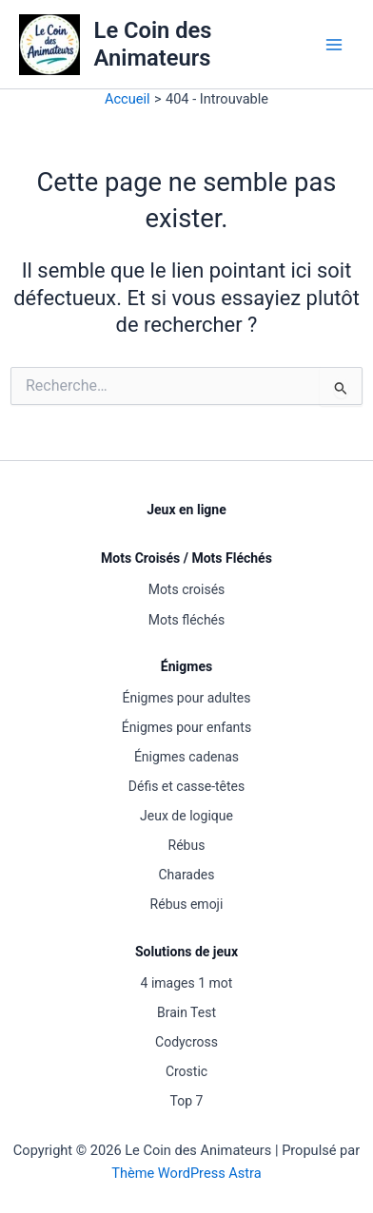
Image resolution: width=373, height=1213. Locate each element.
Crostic (186, 1071)
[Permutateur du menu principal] (334, 45)
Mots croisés (187, 589)
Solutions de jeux (186, 951)
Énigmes (186, 666)
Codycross (186, 1041)
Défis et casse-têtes (186, 786)
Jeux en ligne (186, 509)
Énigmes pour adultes (187, 697)
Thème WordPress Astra (186, 1173)
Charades (186, 874)
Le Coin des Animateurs (153, 43)
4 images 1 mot (187, 983)
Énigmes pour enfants (186, 727)
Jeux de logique (186, 815)
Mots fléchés (187, 619)
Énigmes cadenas (186, 756)
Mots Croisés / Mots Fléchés (186, 558)
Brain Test (186, 1012)
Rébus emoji (187, 904)
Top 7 (187, 1100)
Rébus (187, 845)
